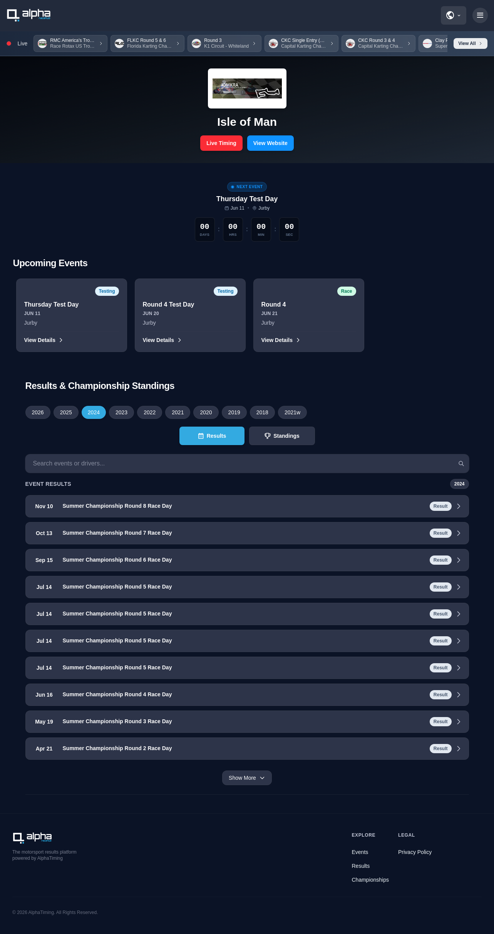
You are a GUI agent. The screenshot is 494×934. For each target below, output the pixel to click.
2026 (38, 412)
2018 (262, 412)
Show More (247, 778)
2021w (292, 412)
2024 (94, 412)
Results (361, 866)
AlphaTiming (41, 912)
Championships (370, 880)
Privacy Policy (415, 852)
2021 (178, 412)
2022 (150, 412)
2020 (206, 412)
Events (360, 852)
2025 (66, 412)
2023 (121, 412)
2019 (234, 412)
